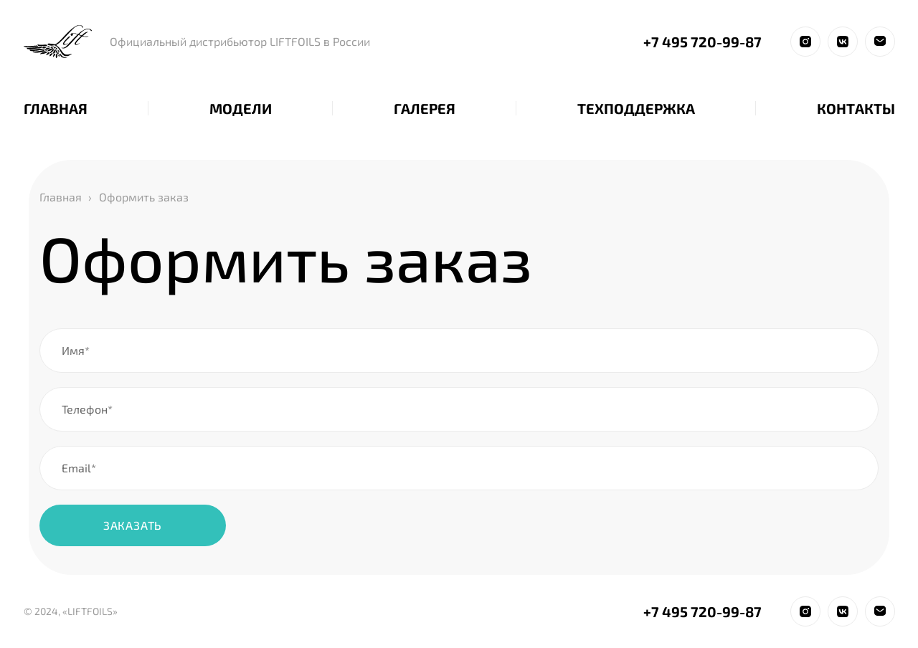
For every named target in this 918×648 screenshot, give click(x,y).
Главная (60, 197)
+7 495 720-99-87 (702, 41)
